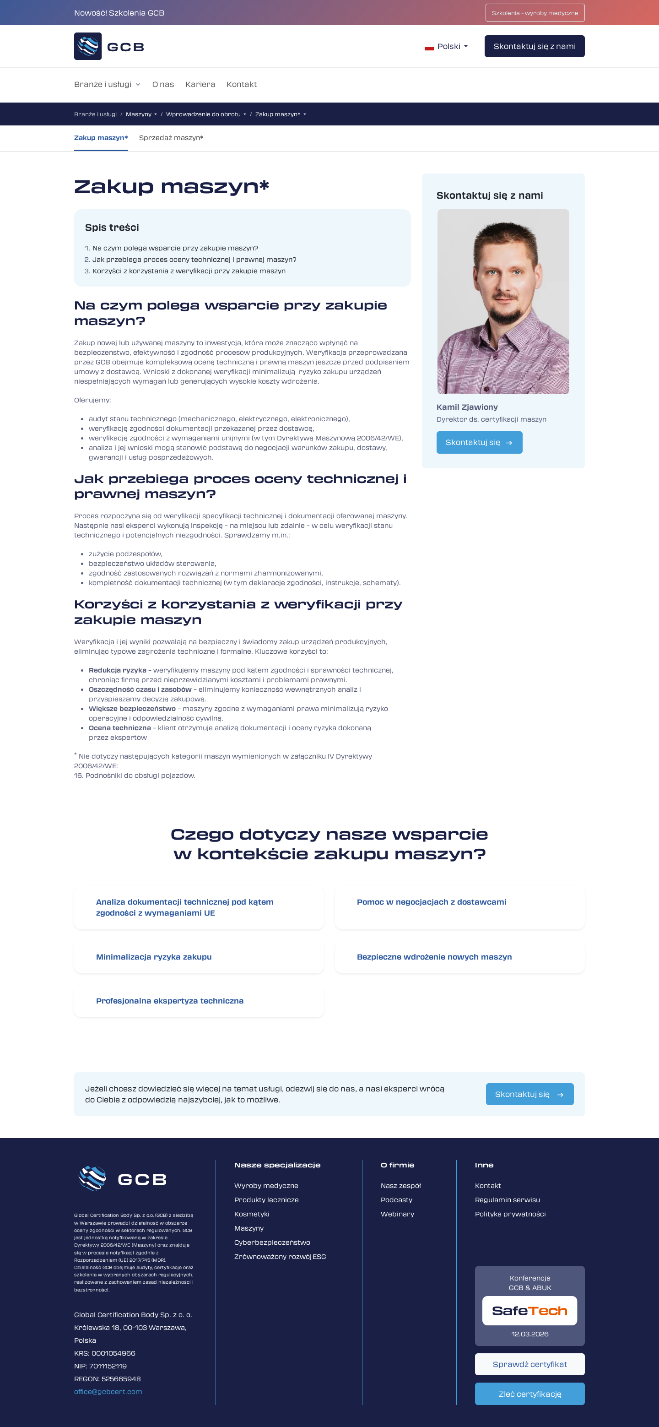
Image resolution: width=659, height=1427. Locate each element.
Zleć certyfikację (530, 1394)
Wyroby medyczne (266, 1185)
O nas (163, 84)
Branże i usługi (102, 84)
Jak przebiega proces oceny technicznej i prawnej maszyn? (194, 259)
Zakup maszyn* (278, 114)
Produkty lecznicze (266, 1199)
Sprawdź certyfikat (530, 1364)
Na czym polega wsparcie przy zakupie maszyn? (175, 247)
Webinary (397, 1213)
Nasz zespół (401, 1185)
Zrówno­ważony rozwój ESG (280, 1256)
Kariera (200, 84)
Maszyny (139, 114)
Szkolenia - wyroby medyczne (535, 13)
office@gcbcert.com (108, 1391)
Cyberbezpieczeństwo (272, 1242)
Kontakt (242, 84)
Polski (443, 46)
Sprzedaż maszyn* (171, 137)
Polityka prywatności (510, 1213)
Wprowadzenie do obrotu (204, 114)
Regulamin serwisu (507, 1199)
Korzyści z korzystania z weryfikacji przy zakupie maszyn (189, 270)
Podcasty (396, 1199)
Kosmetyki (252, 1213)
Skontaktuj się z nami (535, 46)
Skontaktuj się (473, 442)
